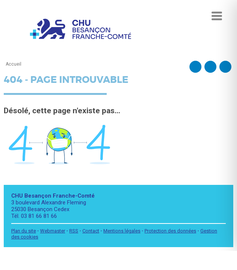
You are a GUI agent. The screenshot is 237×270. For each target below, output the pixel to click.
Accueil (13, 64)
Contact (90, 231)
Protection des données (170, 231)
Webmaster (52, 231)
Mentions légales (121, 231)
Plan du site (23, 231)
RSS (73, 231)
